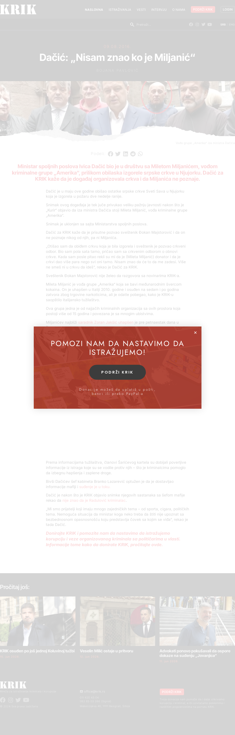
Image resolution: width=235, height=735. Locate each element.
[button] (195, 332)
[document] (117, 367)
